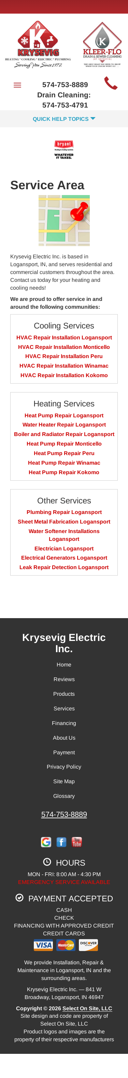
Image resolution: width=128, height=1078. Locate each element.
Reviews (64, 679)
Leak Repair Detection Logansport (64, 567)
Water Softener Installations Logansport (64, 535)
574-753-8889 (64, 814)
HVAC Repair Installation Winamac (64, 366)
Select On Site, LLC (87, 1008)
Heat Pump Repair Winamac (64, 463)
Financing (64, 723)
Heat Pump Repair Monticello (64, 444)
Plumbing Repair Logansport (64, 512)
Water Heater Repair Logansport (64, 425)
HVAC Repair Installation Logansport (64, 337)
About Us (64, 738)
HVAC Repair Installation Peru (64, 356)
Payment (64, 752)
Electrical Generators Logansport (64, 558)
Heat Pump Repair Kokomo (64, 472)
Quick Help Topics (64, 119)
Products (64, 694)
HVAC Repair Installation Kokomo (64, 375)
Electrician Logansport (64, 548)
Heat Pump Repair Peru (64, 453)
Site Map (64, 781)
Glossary (64, 796)
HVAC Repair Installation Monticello (64, 347)
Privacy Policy (64, 767)
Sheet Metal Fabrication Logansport (64, 522)
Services (64, 708)
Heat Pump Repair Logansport (64, 415)
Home (64, 664)
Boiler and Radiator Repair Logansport (64, 434)
